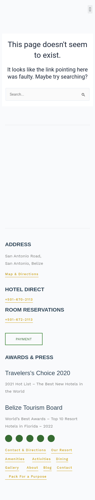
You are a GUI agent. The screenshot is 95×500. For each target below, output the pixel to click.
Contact (64, 467)
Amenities (15, 459)
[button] (90, 9)
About (32, 467)
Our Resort (61, 450)
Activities (41, 459)
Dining (62, 459)
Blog (47, 467)
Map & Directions (22, 274)
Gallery (12, 467)
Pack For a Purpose (28, 476)
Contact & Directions (25, 450)
